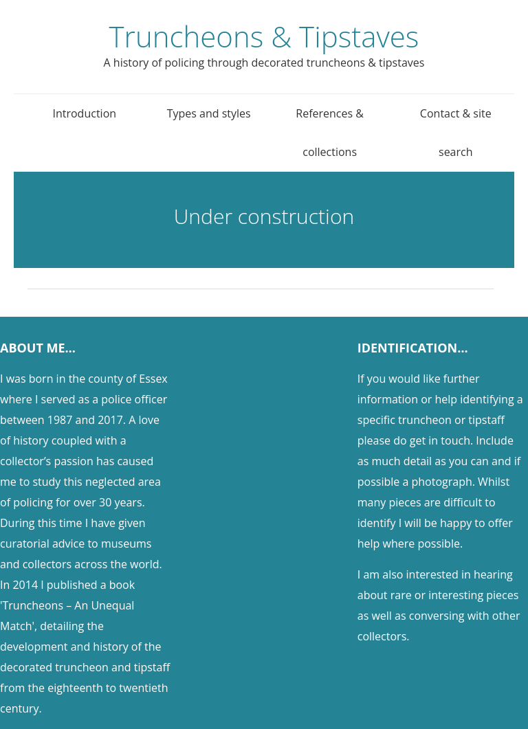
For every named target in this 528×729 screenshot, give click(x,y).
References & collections (330, 132)
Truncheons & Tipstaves (264, 36)
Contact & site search (456, 132)
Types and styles (209, 113)
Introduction (84, 113)
